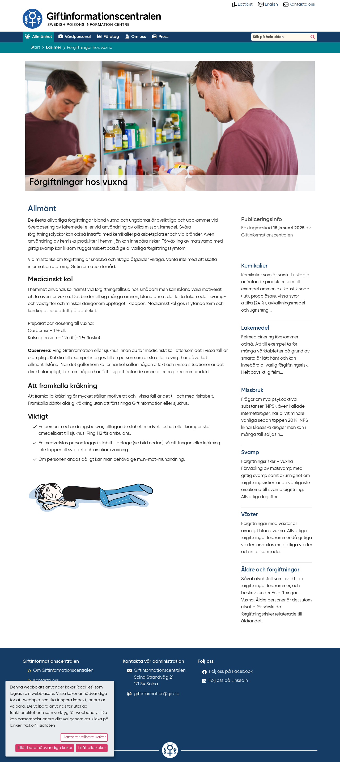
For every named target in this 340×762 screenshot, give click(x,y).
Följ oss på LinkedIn (228, 680)
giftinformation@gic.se (156, 694)
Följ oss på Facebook (231, 671)
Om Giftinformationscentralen (63, 670)
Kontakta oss (46, 680)
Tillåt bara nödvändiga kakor (45, 748)
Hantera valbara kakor (84, 737)
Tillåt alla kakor (92, 748)
